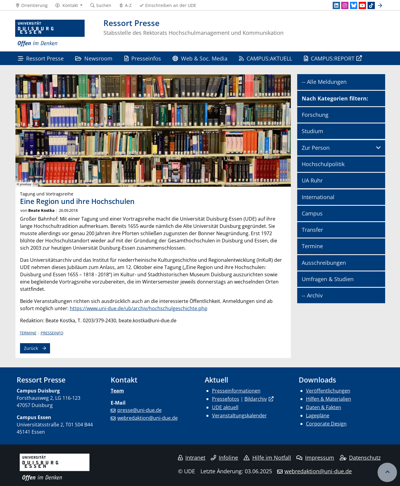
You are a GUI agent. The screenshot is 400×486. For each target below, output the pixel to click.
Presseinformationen (236, 390)
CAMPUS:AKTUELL (265, 58)
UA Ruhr (312, 180)
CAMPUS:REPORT (329, 58)
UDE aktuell (225, 407)
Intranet (191, 457)
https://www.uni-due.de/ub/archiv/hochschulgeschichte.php (138, 308)
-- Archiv (312, 295)
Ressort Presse (41, 58)
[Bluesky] (353, 5)
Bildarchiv (255, 399)
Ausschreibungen (324, 262)
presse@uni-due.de (139, 410)
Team (117, 390)
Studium (312, 131)
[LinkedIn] (336, 5)
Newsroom (94, 58)
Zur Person (316, 147)
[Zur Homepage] (50, 33)
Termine (28, 333)
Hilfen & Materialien (328, 399)
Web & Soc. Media (200, 58)
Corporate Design (326, 423)
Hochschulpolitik (323, 164)
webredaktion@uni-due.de (147, 418)
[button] (68, 5)
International (318, 197)
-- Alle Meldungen (324, 81)
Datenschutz (360, 457)
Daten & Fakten (323, 407)
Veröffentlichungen (328, 390)
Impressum (315, 457)
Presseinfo (52, 333)
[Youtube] (362, 5)
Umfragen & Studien (328, 279)
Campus (312, 213)
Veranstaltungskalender (239, 415)
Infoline (224, 457)
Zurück (31, 348)
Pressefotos (225, 399)
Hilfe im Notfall (267, 457)
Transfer (312, 229)
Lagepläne (317, 415)
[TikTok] (371, 5)
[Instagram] (344, 5)
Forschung (315, 114)
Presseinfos (142, 58)
